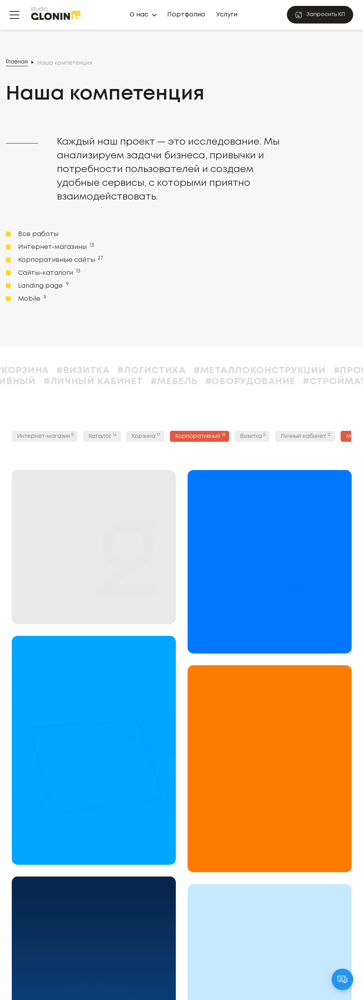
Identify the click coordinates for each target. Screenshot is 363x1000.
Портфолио (186, 15)
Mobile (31, 298)
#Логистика (195, 371)
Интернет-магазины (55, 246)
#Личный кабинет (136, 381)
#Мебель (217, 381)
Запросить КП (320, 14)
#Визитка (126, 371)
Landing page (42, 285)
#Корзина (65, 371)
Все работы (38, 234)
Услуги (226, 15)
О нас (139, 15)
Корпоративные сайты (59, 259)
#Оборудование (293, 381)
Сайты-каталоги (48, 272)
